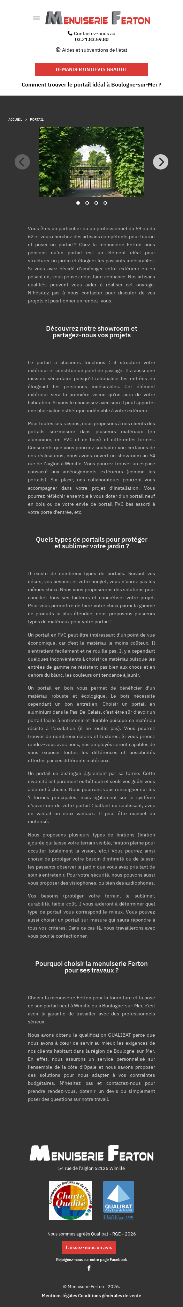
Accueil (15, 119)
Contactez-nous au (91, 36)
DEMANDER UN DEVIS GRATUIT (91, 69)
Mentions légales (59, 1296)
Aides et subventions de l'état (94, 49)
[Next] (160, 162)
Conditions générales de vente (109, 1296)
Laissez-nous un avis (89, 1247)
